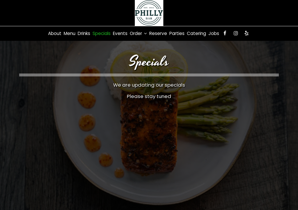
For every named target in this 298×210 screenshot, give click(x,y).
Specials (102, 33)
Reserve (158, 33)
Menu (69, 33)
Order (138, 33)
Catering (196, 33)
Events (120, 33)
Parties (177, 33)
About (54, 33)
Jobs (213, 33)
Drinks (84, 33)
